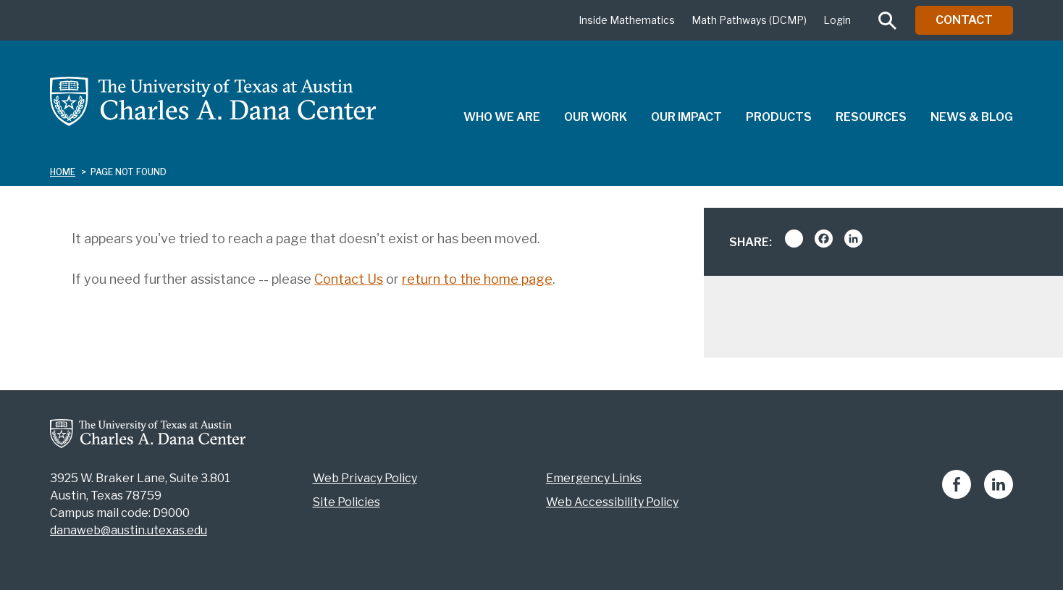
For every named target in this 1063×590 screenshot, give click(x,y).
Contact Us (348, 279)
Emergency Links (594, 478)
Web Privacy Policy (365, 478)
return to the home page (477, 279)
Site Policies (346, 502)
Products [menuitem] (779, 117)
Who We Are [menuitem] (501, 117)
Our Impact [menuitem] (686, 117)
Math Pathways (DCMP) (749, 20)
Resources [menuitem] (871, 117)
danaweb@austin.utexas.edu (128, 530)
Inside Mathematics (627, 20)
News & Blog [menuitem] (971, 117)
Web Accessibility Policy (612, 502)
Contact (964, 20)
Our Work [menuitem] (595, 117)
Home (62, 172)
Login (837, 20)
